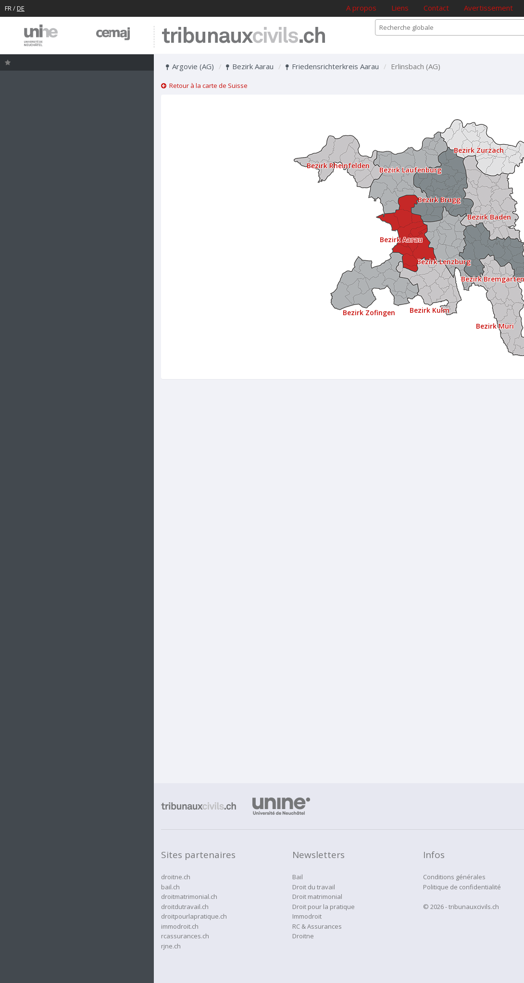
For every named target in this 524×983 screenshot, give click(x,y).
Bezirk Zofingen (369, 312)
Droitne (303, 936)
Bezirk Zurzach (479, 150)
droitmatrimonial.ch (189, 896)
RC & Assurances (317, 926)
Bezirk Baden (489, 216)
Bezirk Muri (495, 326)
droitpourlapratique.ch (194, 916)
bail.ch (170, 887)
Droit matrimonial (317, 896)
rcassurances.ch (185, 936)
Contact (436, 7)
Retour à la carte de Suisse (204, 85)
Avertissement (488, 7)
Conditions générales (454, 876)
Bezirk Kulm (429, 310)
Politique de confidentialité (462, 887)
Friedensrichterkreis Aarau (332, 66)
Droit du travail (313, 887)
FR (8, 8)
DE (21, 8)
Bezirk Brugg (439, 199)
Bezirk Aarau (250, 66)
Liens (400, 7)
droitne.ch (175, 876)
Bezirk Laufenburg (410, 169)
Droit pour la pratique (323, 906)
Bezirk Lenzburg (444, 261)
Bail (297, 876)
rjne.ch (171, 946)
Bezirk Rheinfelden (338, 165)
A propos (361, 7)
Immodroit (307, 916)
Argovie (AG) (190, 66)
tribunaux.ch (243, 37)
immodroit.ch (180, 926)
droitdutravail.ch (185, 906)
